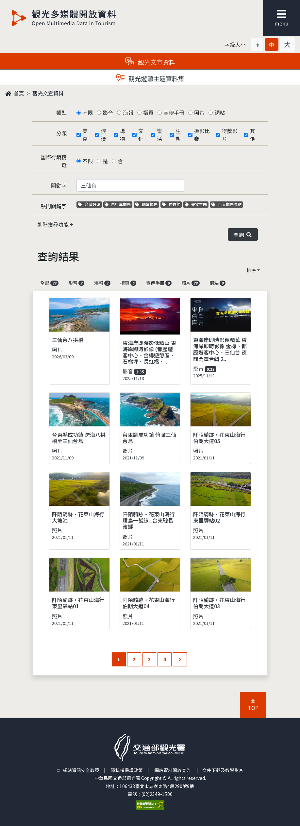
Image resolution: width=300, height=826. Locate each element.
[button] (257, 44)
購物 (122, 135)
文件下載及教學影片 (222, 770)
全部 (49, 283)
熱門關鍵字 (54, 206)
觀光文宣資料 (48, 93)
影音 (108, 112)
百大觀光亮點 (226, 204)
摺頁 (148, 112)
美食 (85, 135)
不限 (87, 112)
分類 (61, 133)
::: (58, 770)
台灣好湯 (90, 204)
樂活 (159, 135)
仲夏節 (172, 204)
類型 (61, 112)
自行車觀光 (118, 204)
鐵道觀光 (147, 204)
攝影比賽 (202, 135)
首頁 (14, 93)
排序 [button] (251, 270)
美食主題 (196, 204)
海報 (128, 112)
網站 (219, 112)
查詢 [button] (242, 234)
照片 (199, 112)
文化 (140, 135)
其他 (252, 135)
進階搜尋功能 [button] (53, 224)
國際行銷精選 (54, 161)
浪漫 (103, 135)
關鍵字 (59, 185)
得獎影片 (230, 135)
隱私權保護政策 (127, 770)
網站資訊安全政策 (81, 770)
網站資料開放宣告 (172, 770)
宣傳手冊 (173, 112)
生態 (178, 135)
